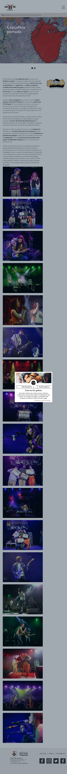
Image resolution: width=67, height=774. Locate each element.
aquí (45, 398)
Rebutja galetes (27, 387)
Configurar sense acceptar (42, 400)
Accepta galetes (44, 387)
